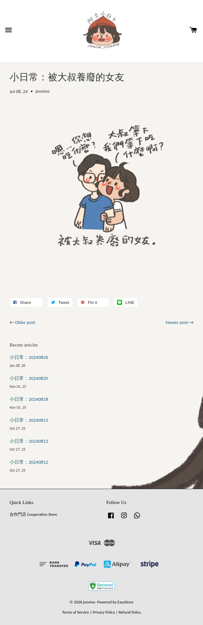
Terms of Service (75, 612)
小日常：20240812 (29, 441)
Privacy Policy (104, 612)
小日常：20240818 (29, 399)
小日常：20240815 (29, 420)
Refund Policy (130, 612)
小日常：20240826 (29, 357)
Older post (25, 322)
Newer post (177, 322)
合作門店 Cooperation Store (33, 514)
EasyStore (126, 602)
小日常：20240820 (29, 378)
